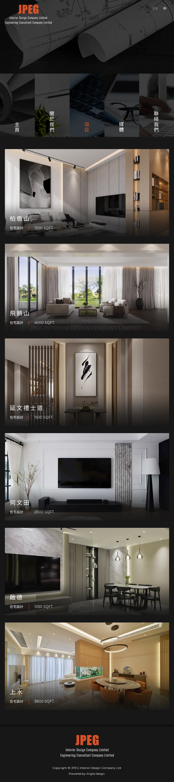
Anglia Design (95, 773)
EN (155, 8)
